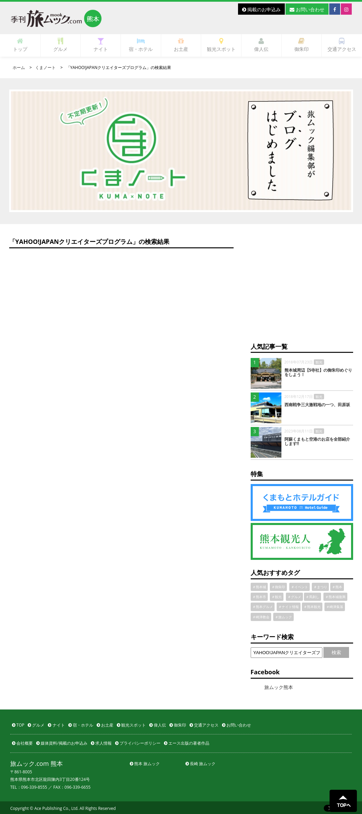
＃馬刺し (312, 596)
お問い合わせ (307, 9)
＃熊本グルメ (262, 606)
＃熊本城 (259, 586)
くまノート (45, 67)
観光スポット (221, 45)
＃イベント (299, 586)
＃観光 (277, 596)
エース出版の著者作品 (186, 743)
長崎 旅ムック (200, 764)
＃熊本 (337, 586)
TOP (18, 725)
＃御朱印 (278, 586)
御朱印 (301, 45)
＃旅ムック (283, 617)
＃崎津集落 (334, 606)
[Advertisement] (302, 287)
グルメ (60, 45)
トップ (20, 45)
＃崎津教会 (260, 617)
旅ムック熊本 (278, 687)
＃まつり (320, 586)
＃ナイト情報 (288, 606)
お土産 (181, 45)
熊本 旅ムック (145, 764)
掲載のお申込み (261, 9)
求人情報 (101, 743)
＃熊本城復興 (335, 596)
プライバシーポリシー (138, 743)
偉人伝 (261, 45)
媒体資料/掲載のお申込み (61, 743)
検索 (336, 652)
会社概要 (22, 743)
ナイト (101, 45)
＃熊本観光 (312, 606)
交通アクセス (342, 45)
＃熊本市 (259, 596)
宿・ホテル (141, 45)
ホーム (19, 67)
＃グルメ (294, 596)
